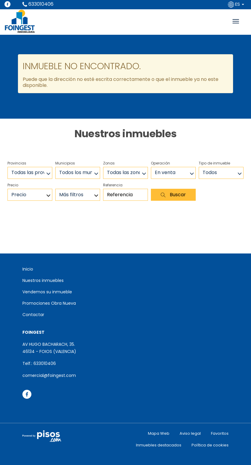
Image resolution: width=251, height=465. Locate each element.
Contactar (33, 315)
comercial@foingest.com (49, 375)
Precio (12, 185)
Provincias (16, 163)
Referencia (113, 185)
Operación (160, 163)
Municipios (65, 163)
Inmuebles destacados (158, 445)
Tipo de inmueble (214, 163)
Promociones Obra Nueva (49, 303)
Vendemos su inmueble (47, 292)
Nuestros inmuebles (43, 280)
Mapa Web (158, 433)
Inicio (27, 269)
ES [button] (236, 4)
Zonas (109, 163)
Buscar (173, 194)
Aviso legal (190, 433)
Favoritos (220, 433)
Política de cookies (210, 445)
